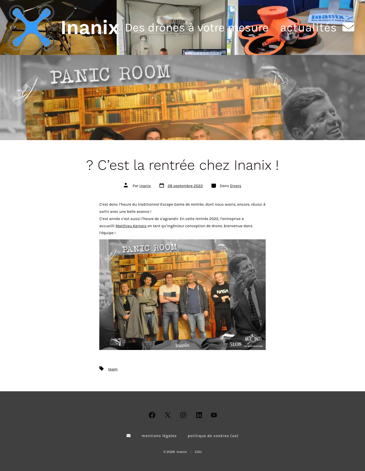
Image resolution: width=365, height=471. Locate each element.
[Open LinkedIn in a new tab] (199, 415)
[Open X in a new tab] (167, 415)
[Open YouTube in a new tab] (214, 415)
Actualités (308, 27)
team (113, 369)
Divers (235, 185)
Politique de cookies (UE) (213, 435)
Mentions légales (159, 435)
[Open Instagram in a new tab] (183, 415)
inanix (145, 185)
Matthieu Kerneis (131, 225)
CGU (198, 452)
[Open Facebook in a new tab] (152, 415)
